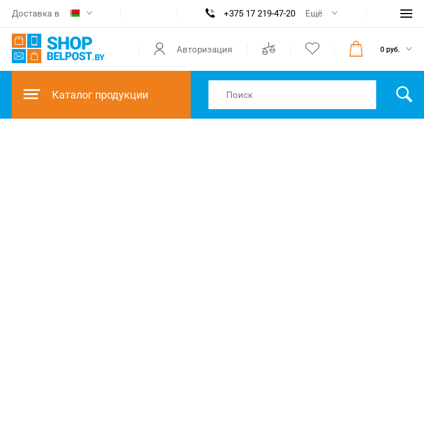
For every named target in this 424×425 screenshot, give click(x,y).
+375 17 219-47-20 (259, 13)
